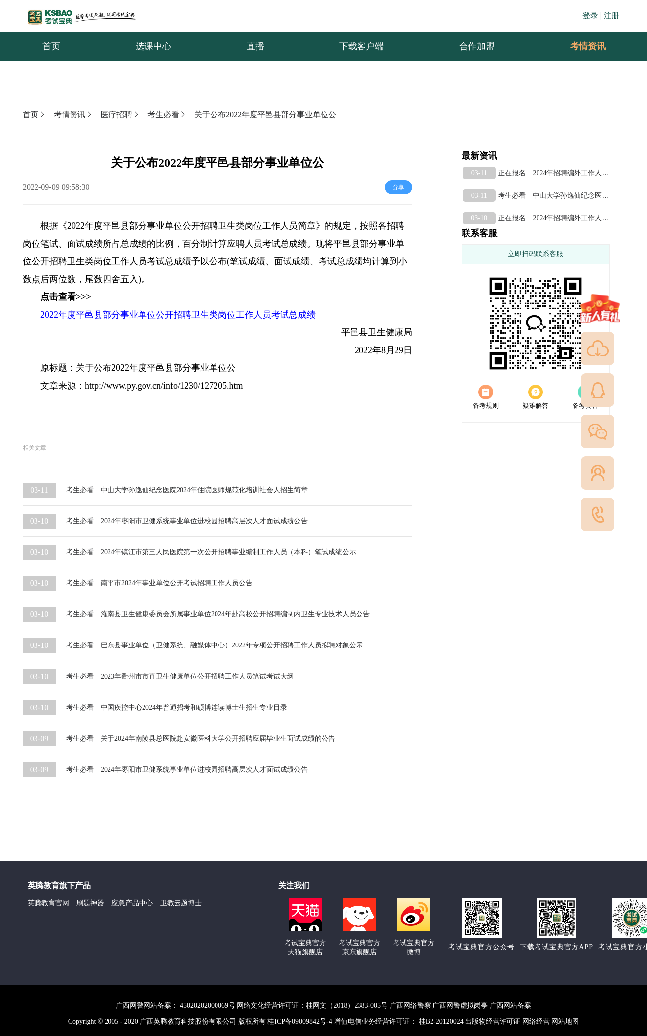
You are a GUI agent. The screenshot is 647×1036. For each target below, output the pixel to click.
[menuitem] (587, 46)
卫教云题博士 (181, 903)
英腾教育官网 (48, 903)
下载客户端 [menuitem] (361, 46)
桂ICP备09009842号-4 (299, 1021)
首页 (34, 114)
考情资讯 (580, 46)
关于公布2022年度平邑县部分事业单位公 (265, 114)
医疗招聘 (120, 114)
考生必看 (167, 114)
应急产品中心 (132, 903)
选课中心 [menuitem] (153, 46)
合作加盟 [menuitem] (477, 46)
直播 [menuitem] (255, 46)
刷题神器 (90, 903)
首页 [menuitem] (51, 46)
